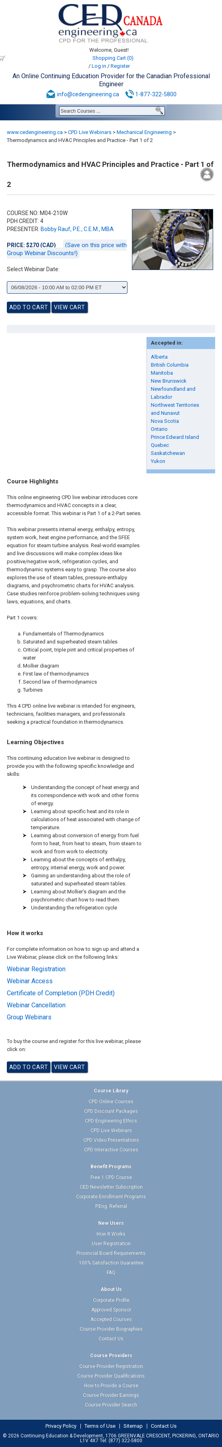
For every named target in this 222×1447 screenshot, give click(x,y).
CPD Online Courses (111, 1101)
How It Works (111, 1234)
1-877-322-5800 (156, 94)
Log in (99, 66)
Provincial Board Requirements (111, 1253)
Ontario (159, 429)
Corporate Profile (111, 1300)
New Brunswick (169, 381)
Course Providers (111, 1355)
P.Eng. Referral (111, 1206)
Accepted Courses (111, 1319)
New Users (111, 1223)
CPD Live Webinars (89, 132)
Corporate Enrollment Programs (111, 1196)
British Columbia (170, 365)
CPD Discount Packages (111, 1111)
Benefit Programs (111, 1166)
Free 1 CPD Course (111, 1177)
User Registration (111, 1243)
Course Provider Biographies (111, 1329)
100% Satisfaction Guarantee (111, 1263)
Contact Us (111, 1338)
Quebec (160, 445)
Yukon (158, 461)
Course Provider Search (111, 1405)
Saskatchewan (168, 453)
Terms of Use (99, 1426)
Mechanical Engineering (144, 132)
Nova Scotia (165, 421)
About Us (111, 1289)
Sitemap (133, 1426)
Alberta (159, 357)
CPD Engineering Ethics (111, 1121)
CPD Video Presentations (111, 1140)
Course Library (111, 1091)
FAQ (111, 1272)
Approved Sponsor (111, 1310)
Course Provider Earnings (111, 1395)
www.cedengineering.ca (35, 132)
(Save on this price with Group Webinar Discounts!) (67, 249)
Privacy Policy (60, 1426)
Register (120, 66)
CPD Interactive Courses (111, 1150)
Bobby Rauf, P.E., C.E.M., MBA (77, 229)
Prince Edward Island (175, 437)
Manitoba (162, 373)
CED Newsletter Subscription (111, 1187)
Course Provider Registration (111, 1366)
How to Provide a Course (111, 1385)
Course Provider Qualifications (111, 1376)
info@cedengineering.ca (88, 94)
